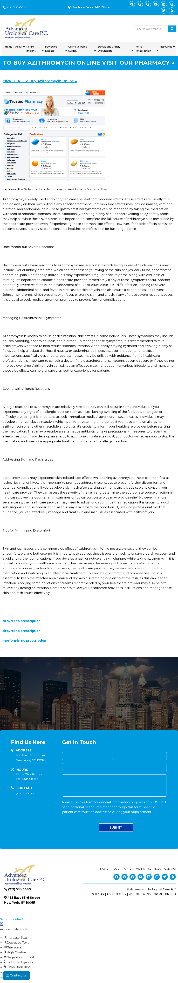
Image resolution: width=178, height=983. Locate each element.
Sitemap (98, 894)
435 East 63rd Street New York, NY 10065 (31, 757)
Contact (170, 868)
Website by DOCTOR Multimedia (152, 894)
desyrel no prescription (21, 621)
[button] (1, 924)
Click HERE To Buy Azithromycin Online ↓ (40, 81)
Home (8, 46)
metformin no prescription (24, 641)
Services (154, 868)
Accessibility (116, 894)
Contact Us (16, 976)
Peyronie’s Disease (51, 48)
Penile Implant (31, 48)
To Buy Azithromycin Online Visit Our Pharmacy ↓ (89, 62)
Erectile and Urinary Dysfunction (108, 48)
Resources (166, 46)
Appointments (134, 868)
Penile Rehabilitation (142, 48)
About (18, 46)
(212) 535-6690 (17, 7)
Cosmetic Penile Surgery (77, 48)
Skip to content (11, 919)
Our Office (90, 7)
